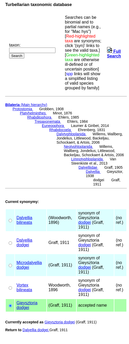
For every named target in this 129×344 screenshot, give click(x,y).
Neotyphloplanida (78, 146)
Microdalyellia (29, 262)
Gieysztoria (26, 303)
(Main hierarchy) (26, 105)
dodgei (84, 222)
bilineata (24, 222)
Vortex (22, 285)
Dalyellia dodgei (36, 330)
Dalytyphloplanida (71, 134)
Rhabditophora (39, 117)
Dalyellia (93, 172)
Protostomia (23, 109)
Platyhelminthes (33, 113)
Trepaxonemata (48, 121)
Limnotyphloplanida (87, 159)
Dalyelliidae (88, 167)
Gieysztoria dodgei (59, 322)
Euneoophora (53, 126)
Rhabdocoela (60, 130)
